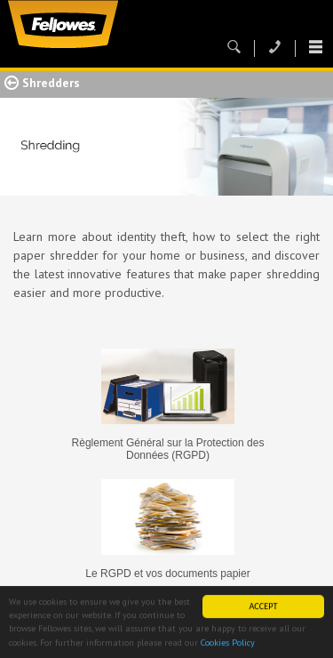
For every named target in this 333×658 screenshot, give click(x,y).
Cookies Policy (228, 643)
